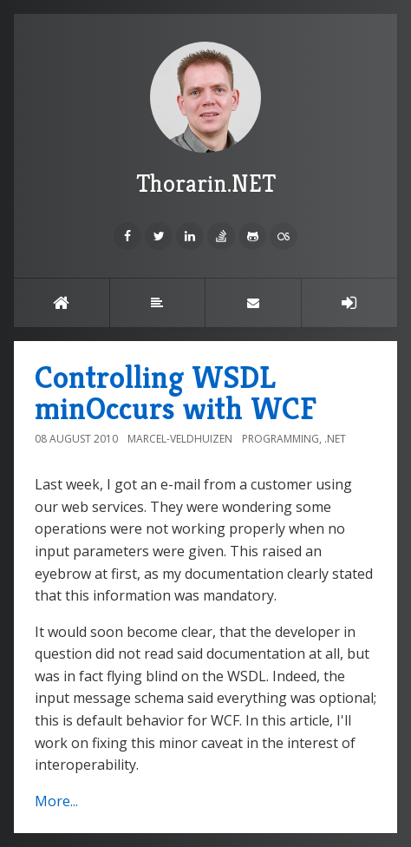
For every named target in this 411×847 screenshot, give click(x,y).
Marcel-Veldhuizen (179, 438)
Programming (280, 438)
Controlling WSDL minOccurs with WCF (175, 393)
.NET (335, 438)
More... (56, 801)
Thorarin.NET (206, 120)
